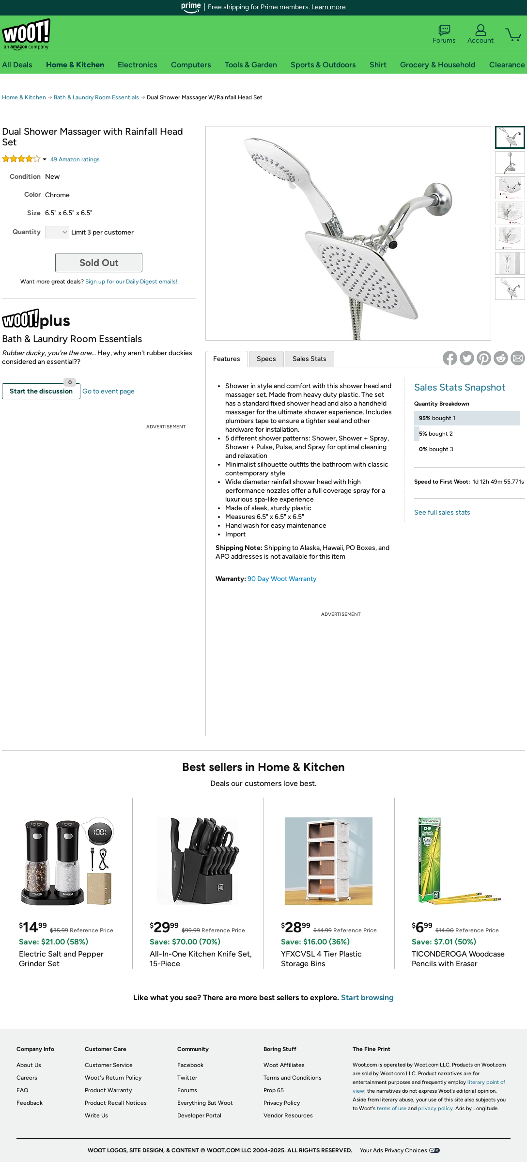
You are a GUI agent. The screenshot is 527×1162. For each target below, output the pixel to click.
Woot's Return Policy (113, 1077)
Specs (266, 359)
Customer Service (109, 1065)
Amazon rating (75, 159)
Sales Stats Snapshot (460, 387)
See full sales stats (442, 512)
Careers (26, 1077)
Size (34, 213)
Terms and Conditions (293, 1077)
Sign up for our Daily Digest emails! (131, 281)
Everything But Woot (205, 1102)
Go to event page (108, 391)
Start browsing (367, 997)
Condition (25, 177)
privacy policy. (436, 1108)
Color (32, 194)
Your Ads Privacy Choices (393, 1150)
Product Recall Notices (116, 1102)
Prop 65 (274, 1090)
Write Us (96, 1115)
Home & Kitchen (24, 97)
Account (480, 34)
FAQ (22, 1090)
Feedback (29, 1102)
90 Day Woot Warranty (282, 579)
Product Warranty (108, 1090)
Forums (444, 34)
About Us (28, 1065)
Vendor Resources (288, 1115)
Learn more (328, 7)
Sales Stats (309, 359)
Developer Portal (199, 1115)
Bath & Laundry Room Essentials (96, 97)
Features (226, 359)
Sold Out (99, 262)
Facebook (190, 1065)
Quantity (27, 232)
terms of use (391, 1108)
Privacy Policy (282, 1102)
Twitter (187, 1077)
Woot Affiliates (284, 1065)
